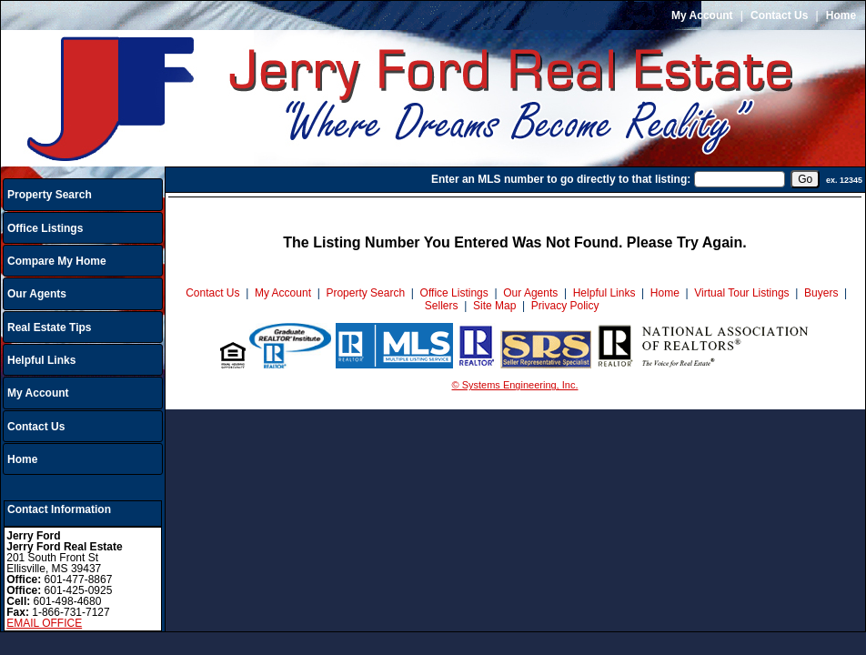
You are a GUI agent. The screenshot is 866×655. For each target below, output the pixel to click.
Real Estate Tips (49, 327)
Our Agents (36, 293)
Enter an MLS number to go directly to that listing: (560, 179)
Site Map (494, 305)
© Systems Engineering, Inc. (515, 384)
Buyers (821, 293)
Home (841, 15)
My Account (702, 15)
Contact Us (779, 15)
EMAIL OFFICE (44, 623)
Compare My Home (56, 261)
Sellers (441, 305)
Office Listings (45, 228)
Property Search (49, 194)
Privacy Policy (565, 305)
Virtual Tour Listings (741, 293)
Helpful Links (41, 360)
